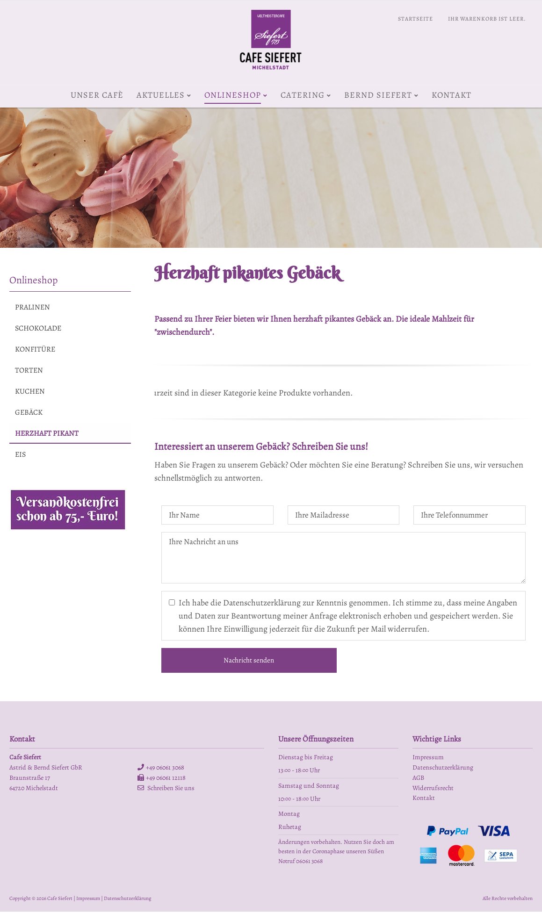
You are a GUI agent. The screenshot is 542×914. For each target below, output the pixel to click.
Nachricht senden (249, 662)
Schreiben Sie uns (171, 790)
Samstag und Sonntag (308, 788)
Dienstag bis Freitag (305, 759)
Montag (289, 816)
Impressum (88, 900)
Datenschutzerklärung (128, 900)
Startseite (415, 18)
